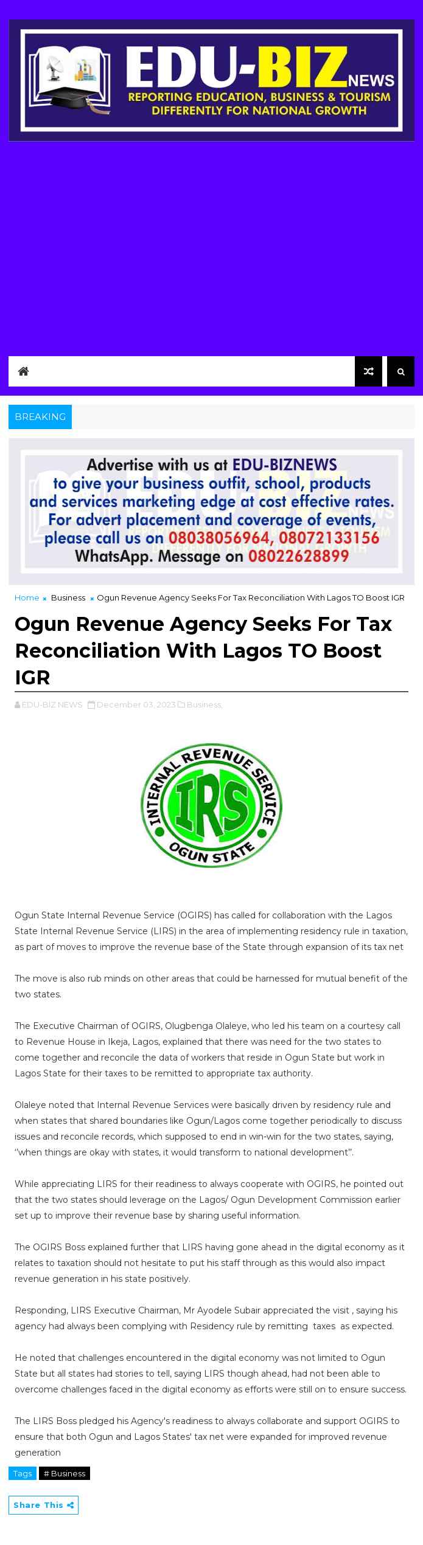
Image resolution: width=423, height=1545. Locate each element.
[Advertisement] (211, 245)
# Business (64, 1473)
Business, (205, 704)
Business (68, 597)
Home (27, 597)
